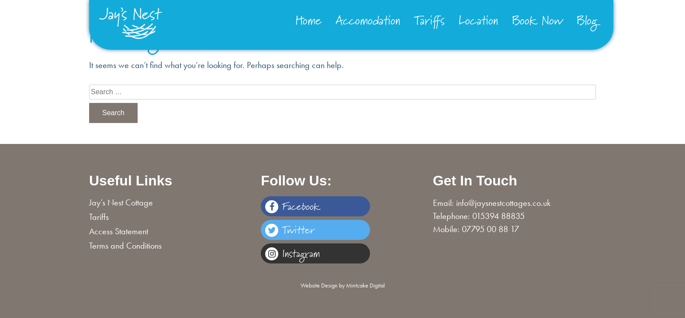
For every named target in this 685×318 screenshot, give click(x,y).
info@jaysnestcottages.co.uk (503, 203)
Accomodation (368, 20)
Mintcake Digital (365, 285)
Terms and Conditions (125, 245)
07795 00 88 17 (490, 229)
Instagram (292, 253)
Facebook (292, 206)
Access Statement (118, 231)
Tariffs (429, 20)
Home (308, 20)
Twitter (290, 229)
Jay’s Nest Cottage (121, 202)
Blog (587, 20)
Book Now (537, 20)
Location (478, 20)
